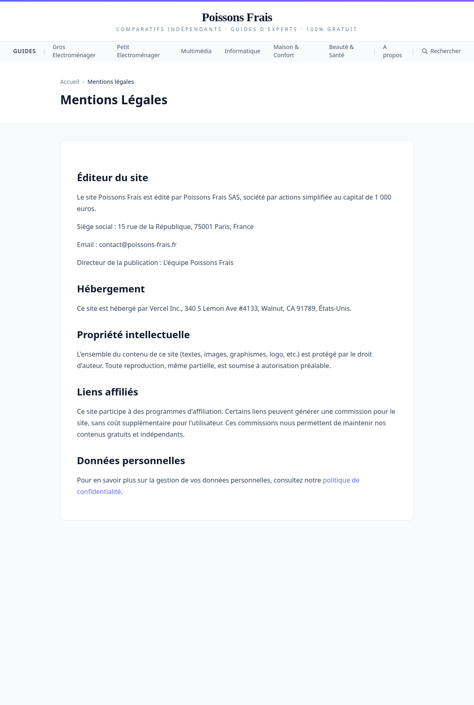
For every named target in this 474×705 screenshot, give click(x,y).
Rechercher (441, 51)
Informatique (242, 51)
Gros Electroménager (74, 51)
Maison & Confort (286, 51)
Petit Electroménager (138, 51)
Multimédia (196, 51)
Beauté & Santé (341, 51)
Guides (24, 51)
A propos (392, 51)
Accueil (69, 81)
